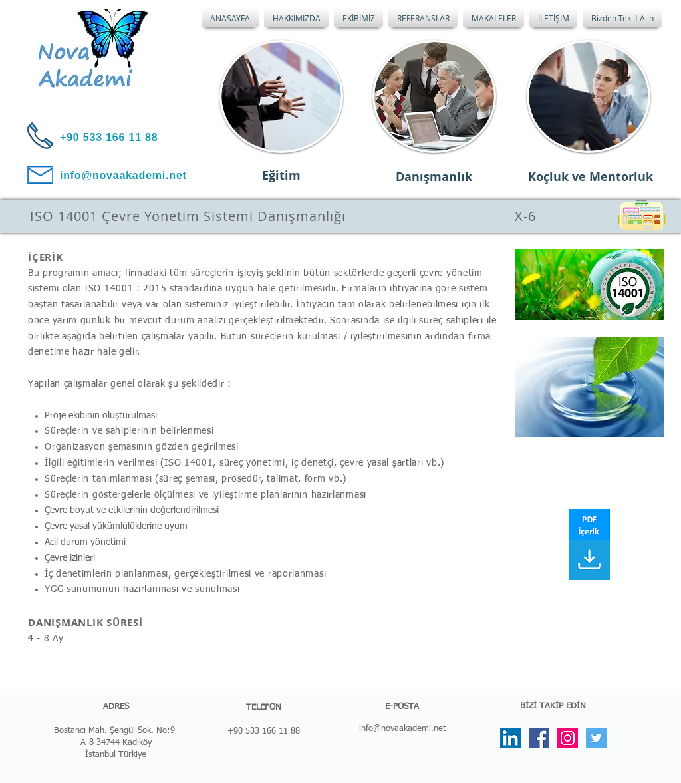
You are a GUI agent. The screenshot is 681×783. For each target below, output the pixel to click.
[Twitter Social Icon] (596, 738)
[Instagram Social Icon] (567, 738)
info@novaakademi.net (402, 728)
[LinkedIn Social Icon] (510, 738)
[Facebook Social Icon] (539, 738)
